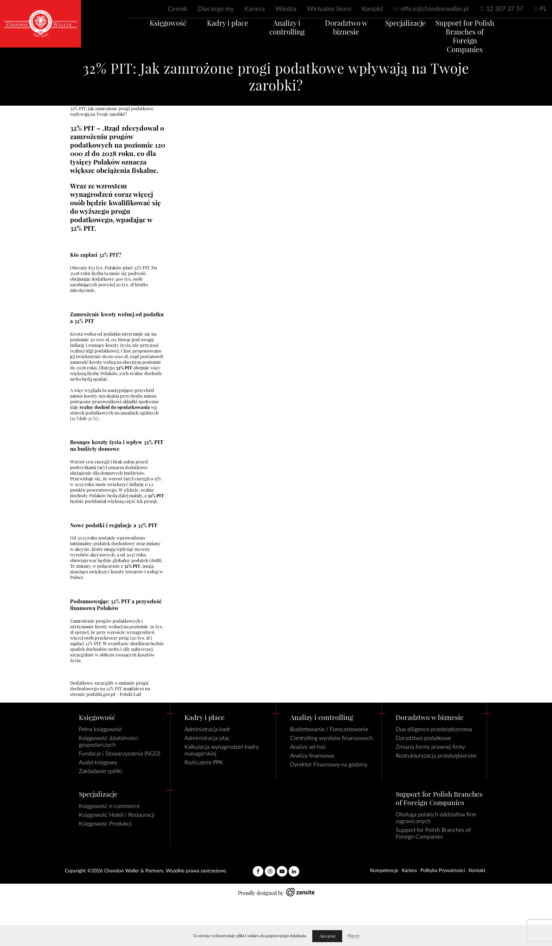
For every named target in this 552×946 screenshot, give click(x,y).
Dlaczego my (216, 9)
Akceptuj (327, 936)
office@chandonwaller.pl (435, 9)
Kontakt (372, 9)
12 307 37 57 (504, 9)
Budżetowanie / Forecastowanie (329, 729)
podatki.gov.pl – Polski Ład (113, 694)
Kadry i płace (216, 31)
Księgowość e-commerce (109, 806)
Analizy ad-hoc (308, 747)
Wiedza (285, 9)
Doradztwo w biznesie (349, 36)
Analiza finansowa (312, 756)
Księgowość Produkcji (105, 824)
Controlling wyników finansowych (331, 738)
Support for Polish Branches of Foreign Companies (483, 40)
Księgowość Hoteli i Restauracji (117, 815)
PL (543, 9)
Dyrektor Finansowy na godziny (329, 764)
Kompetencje (384, 870)
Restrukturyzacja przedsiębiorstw (436, 756)
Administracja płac (207, 738)
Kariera (254, 9)
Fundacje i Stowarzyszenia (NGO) (119, 754)
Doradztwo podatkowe (423, 738)
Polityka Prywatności (442, 870)
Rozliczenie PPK (203, 762)
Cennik (177, 9)
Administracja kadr (207, 729)
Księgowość (149, 31)
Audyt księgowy (98, 762)
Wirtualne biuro (329, 9)
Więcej (353, 935)
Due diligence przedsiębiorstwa (434, 729)
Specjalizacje (416, 31)
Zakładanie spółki (100, 771)
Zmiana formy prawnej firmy (430, 747)
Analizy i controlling (283, 31)
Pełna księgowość (100, 729)
